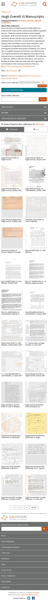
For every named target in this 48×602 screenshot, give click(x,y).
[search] (45, 4)
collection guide (11, 71)
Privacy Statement (8, 576)
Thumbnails (12, 129)
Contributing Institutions (10, 547)
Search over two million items (15, 525)
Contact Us (5, 587)
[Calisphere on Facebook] (33, 598)
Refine (42, 99)
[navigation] (3, 4)
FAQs (3, 564)
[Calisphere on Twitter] (28, 598)
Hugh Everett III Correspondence (31, 82)
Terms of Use (6, 570)
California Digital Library (30, 594)
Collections (5, 12)
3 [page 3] (22, 507)
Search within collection (10, 96)
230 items (39, 124)
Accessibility (6, 581)
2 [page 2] (17, 507)
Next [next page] (33, 507)
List (36, 129)
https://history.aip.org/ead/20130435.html (18, 66)
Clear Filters (42, 86)
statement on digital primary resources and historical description (21, 77)
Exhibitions (5, 558)
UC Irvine (21, 20)
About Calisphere (7, 541)
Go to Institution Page (13, 90)
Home (3, 536)
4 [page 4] (26, 507)
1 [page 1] (12, 507)
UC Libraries (34, 592)
